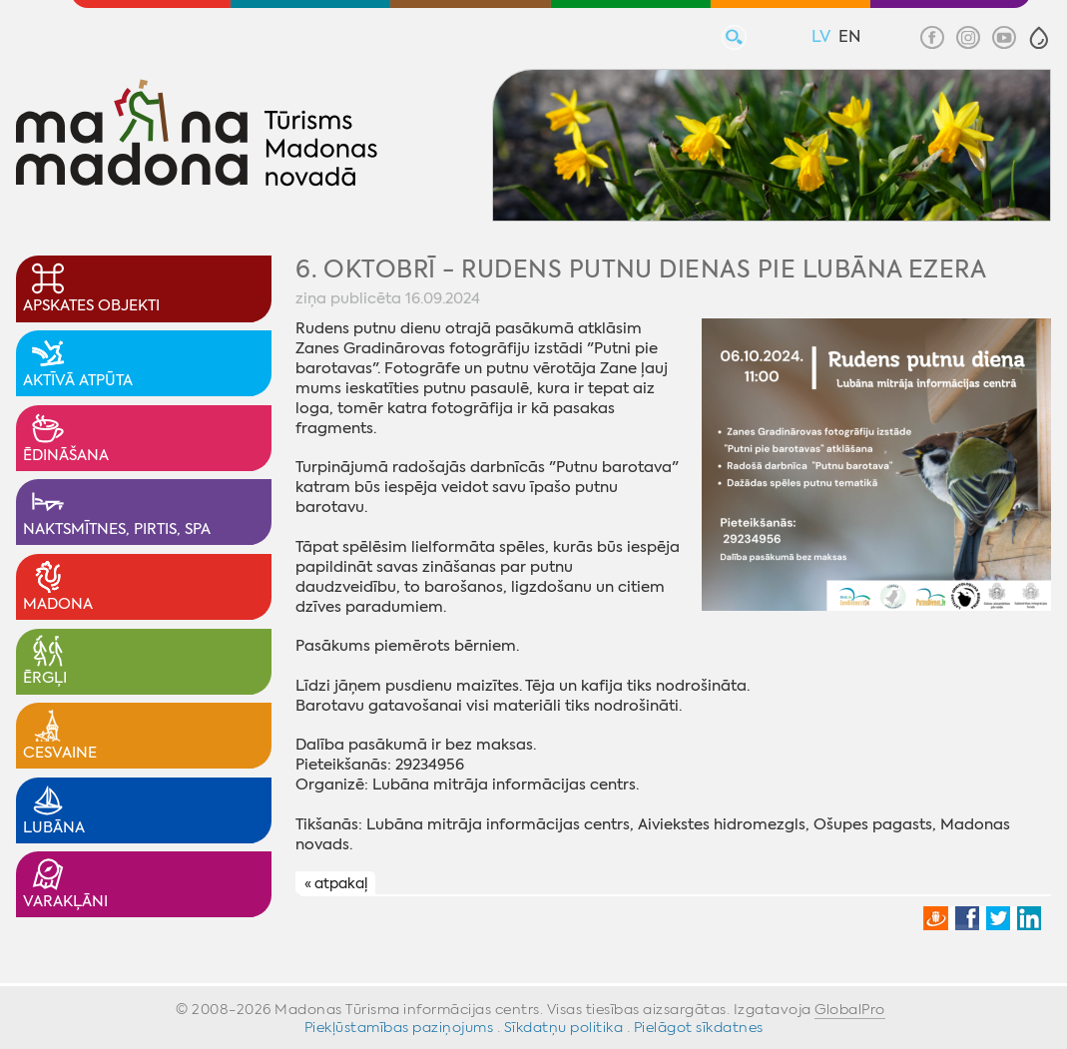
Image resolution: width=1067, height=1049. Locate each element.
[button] (1039, 38)
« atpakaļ (335, 884)
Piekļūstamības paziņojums (399, 1027)
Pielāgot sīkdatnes (699, 1027)
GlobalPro (849, 1009)
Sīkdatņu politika (564, 1027)
